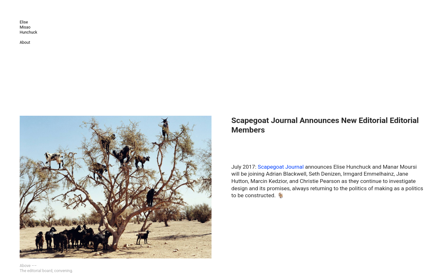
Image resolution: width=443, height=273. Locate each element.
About (25, 42)
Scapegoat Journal (281, 167)
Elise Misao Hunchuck (28, 27)
